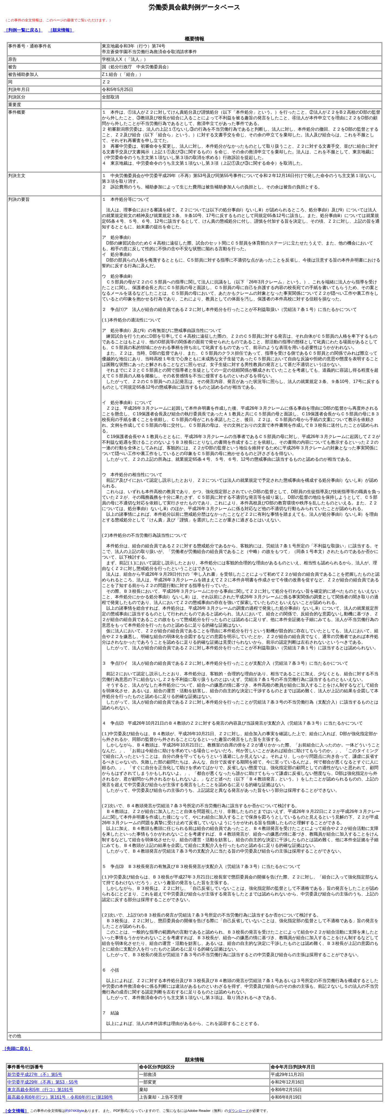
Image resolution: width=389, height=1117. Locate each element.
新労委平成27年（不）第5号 (34, 1074)
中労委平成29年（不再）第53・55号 (42, 1082)
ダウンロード (238, 1111)
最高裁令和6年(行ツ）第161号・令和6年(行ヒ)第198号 (60, 1097)
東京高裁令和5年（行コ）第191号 (40, 1089)
